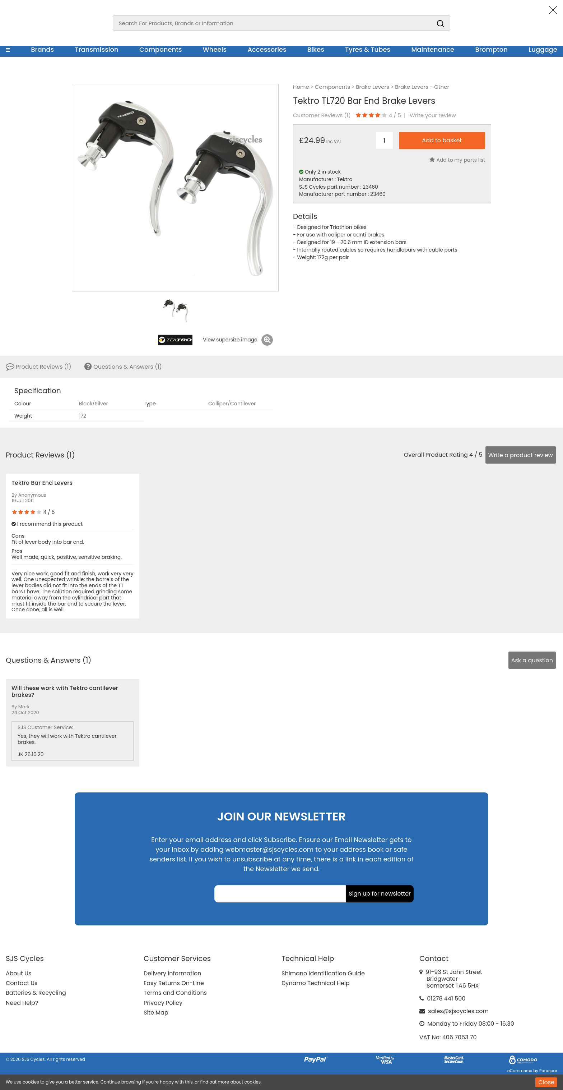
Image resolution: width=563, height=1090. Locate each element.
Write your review (433, 115)
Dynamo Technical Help (316, 983)
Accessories (266, 49)
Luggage (543, 49)
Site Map (156, 1012)
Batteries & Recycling (36, 993)
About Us (18, 973)
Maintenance (432, 49)
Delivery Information (172, 973)
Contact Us (21, 983)
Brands (42, 49)
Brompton (491, 49)
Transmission (96, 49)
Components (160, 49)
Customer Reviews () (322, 115)
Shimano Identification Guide (323, 973)
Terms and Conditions (175, 993)
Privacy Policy (163, 1003)
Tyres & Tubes (367, 49)
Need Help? (22, 1003)
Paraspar (548, 1070)
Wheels (215, 49)
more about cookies (239, 1082)
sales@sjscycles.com (458, 1011)
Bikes (315, 49)
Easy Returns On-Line (174, 983)
